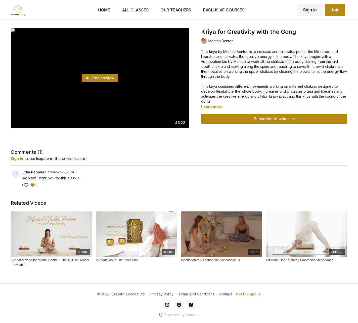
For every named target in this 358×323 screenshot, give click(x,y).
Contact (225, 294)
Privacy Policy (162, 294)
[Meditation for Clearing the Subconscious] (221, 260)
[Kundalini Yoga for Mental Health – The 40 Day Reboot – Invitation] (51, 262)
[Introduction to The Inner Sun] (136, 260)
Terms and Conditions (196, 294)
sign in (17, 158)
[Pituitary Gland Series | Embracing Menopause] (306, 260)
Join (335, 9)
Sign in (310, 9)
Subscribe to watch (275, 119)
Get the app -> (248, 294)
